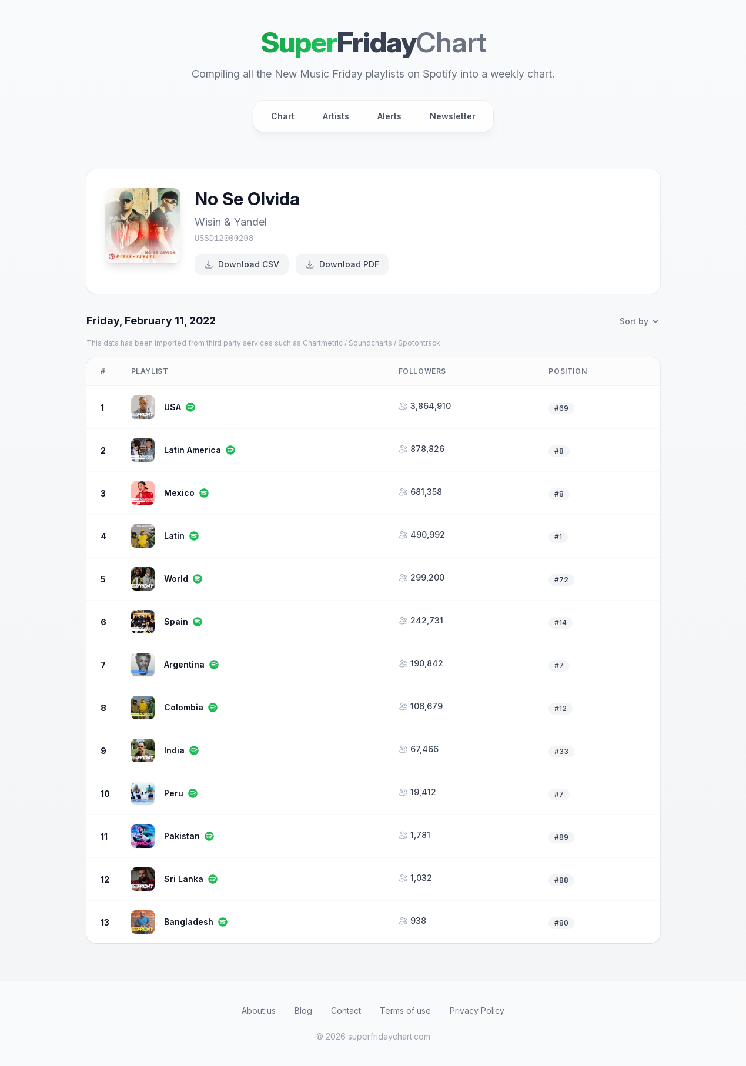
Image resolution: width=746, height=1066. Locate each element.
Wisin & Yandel (231, 222)
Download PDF (342, 264)
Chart (283, 116)
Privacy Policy (477, 1010)
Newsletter (453, 116)
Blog (303, 1010)
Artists (336, 116)
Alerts (389, 116)
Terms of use (405, 1010)
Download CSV (241, 264)
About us (259, 1010)
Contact (346, 1010)
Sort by (640, 321)
